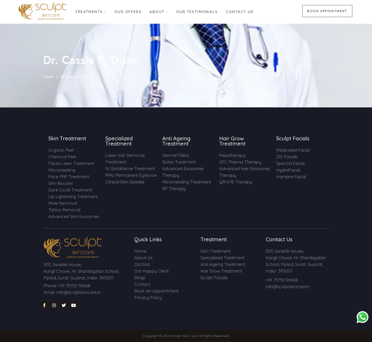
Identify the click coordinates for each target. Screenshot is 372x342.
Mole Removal (62, 203)
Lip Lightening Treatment (73, 196)
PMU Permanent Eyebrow (131, 175)
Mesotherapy (232, 155)
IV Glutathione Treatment (130, 168)
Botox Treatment (179, 162)
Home (48, 76)
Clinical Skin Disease (124, 182)
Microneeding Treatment (186, 182)
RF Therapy (174, 188)
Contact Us (240, 11)
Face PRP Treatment (68, 176)
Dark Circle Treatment (70, 190)
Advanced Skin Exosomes (73, 216)
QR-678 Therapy (235, 182)
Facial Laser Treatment (71, 163)
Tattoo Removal (64, 210)
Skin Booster (60, 183)
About (156, 11)
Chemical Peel (62, 157)
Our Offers (127, 11)
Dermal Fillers (175, 155)
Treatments (88, 11)
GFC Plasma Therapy (240, 162)
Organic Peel (61, 150)
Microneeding (61, 170)
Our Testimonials (197, 11)
